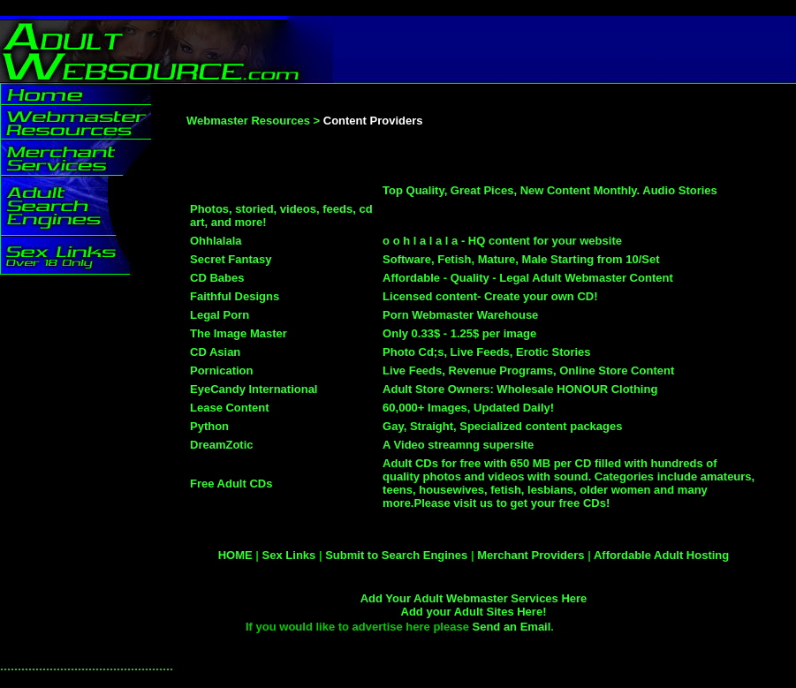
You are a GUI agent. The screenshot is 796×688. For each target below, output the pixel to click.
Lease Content (229, 407)
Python (209, 426)
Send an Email (511, 626)
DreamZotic (222, 444)
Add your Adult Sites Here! (474, 611)
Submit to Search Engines (396, 555)
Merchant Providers (530, 555)
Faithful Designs (236, 296)
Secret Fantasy (231, 259)
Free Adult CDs (231, 483)
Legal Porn (219, 314)
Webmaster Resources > (253, 120)
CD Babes (217, 277)
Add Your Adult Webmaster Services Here (474, 598)
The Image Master (238, 333)
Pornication (222, 370)
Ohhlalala (216, 240)
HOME (235, 555)
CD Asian (215, 352)
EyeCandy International (255, 389)
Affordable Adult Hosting (661, 555)
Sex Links (289, 555)
